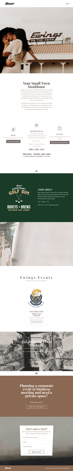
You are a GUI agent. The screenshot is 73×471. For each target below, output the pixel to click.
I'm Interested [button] (36, 361)
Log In (67, 3)
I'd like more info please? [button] (36, 407)
